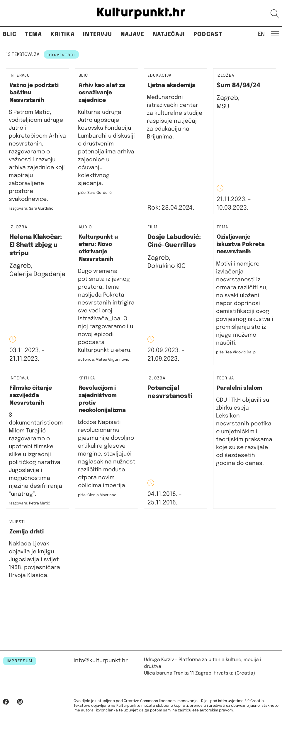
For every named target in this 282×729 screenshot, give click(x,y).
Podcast (207, 34)
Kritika (62, 34)
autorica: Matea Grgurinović (103, 360)
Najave (132, 34)
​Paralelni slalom (239, 388)
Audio (85, 227)
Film (152, 227)
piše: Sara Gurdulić (95, 193)
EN (261, 33)
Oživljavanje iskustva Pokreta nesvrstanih (241, 244)
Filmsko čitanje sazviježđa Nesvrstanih (30, 395)
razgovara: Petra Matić (29, 503)
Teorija (226, 378)
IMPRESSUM (20, 661)
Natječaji (169, 34)
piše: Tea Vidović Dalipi (236, 352)
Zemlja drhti (26, 532)
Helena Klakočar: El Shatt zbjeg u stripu (35, 245)
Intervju (97, 34)
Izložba (226, 76)
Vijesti (17, 522)
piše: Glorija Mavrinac (97, 495)
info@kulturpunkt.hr (101, 660)
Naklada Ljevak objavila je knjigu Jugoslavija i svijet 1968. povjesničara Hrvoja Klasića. (34, 559)
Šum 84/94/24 (238, 85)
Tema (33, 34)
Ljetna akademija (171, 85)
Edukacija (159, 75)
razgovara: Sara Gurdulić (31, 209)
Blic (10, 34)
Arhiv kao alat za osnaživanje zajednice (102, 93)
